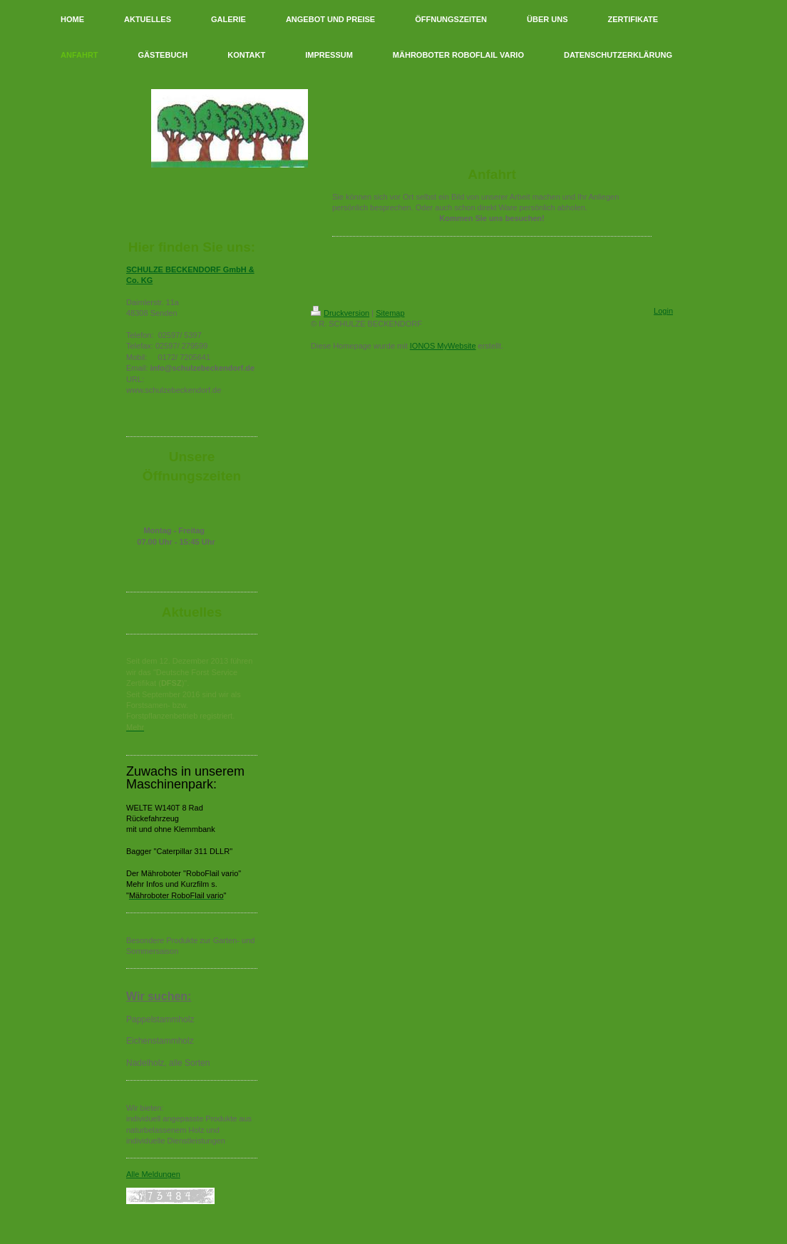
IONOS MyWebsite (443, 345)
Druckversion (340, 313)
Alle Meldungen (153, 1174)
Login (663, 311)
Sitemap (390, 313)
